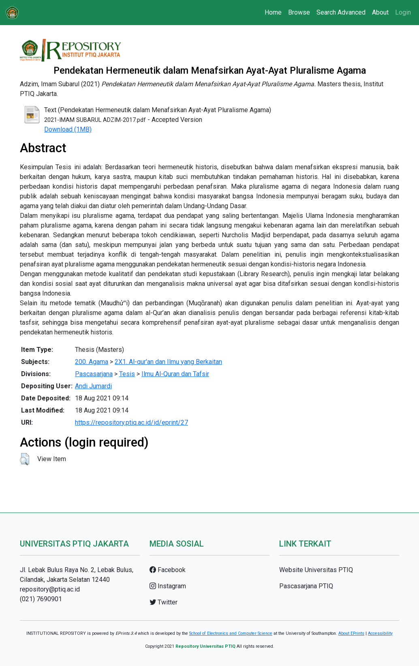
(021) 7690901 (41, 599)
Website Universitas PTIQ (316, 570)
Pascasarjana (94, 374)
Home (273, 12)
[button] (24, 459)
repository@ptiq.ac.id (50, 589)
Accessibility (380, 633)
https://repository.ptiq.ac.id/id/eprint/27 (131, 422)
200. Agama (91, 362)
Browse (299, 12)
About (380, 12)
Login (403, 12)
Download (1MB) (68, 129)
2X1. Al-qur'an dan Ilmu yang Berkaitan (168, 362)
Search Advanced (341, 12)
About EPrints (351, 633)
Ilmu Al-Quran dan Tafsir (175, 374)
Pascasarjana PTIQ (306, 586)
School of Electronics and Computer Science (230, 633)
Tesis (127, 374)
